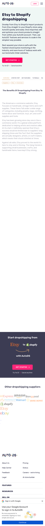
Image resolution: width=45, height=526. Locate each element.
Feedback (6, 457)
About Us (5, 448)
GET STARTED (11, 60)
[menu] (41, 3)
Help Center (6, 452)
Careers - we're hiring (31, 457)
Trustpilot (28, 492)
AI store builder (29, 462)
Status (25, 452)
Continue (22, 523)
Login (35, 3)
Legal (4, 462)
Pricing (25, 448)
